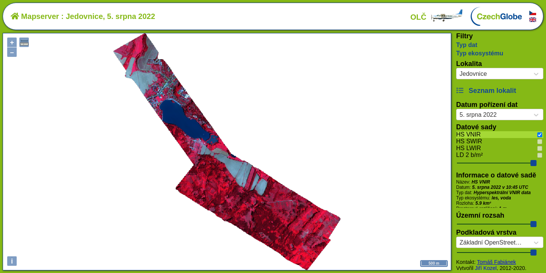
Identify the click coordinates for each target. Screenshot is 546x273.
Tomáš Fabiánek (496, 262)
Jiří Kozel (486, 268)
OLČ (436, 17)
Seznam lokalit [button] (486, 90)
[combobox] (459, 74)
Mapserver (35, 16)
